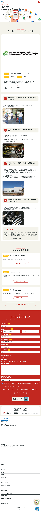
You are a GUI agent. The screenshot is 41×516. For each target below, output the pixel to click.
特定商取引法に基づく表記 (6, 498)
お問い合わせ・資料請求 (5, 485)
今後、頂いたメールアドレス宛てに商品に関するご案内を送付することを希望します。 (20, 385)
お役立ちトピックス (5, 480)
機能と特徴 (3, 469)
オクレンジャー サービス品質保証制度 (8, 501)
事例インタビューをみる (21, 263)
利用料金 (3, 474)
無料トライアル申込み (5, 482)
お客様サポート (4, 488)
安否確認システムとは (5, 466)
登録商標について (4, 503)
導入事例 (3, 472)
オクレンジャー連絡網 (7, 493)
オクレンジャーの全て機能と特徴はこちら (20, 304)
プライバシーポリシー (20, 507)
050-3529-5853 (12, 413)
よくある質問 (3, 477)
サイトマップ (20, 509)
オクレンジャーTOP (5, 464)
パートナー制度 (4, 490)
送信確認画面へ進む (20, 393)
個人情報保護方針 (4, 495)
